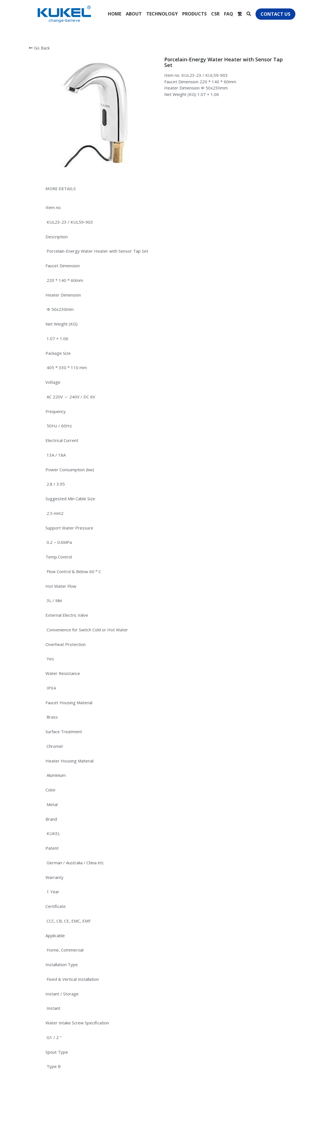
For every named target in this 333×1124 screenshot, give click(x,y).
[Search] (249, 14)
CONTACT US (275, 14)
